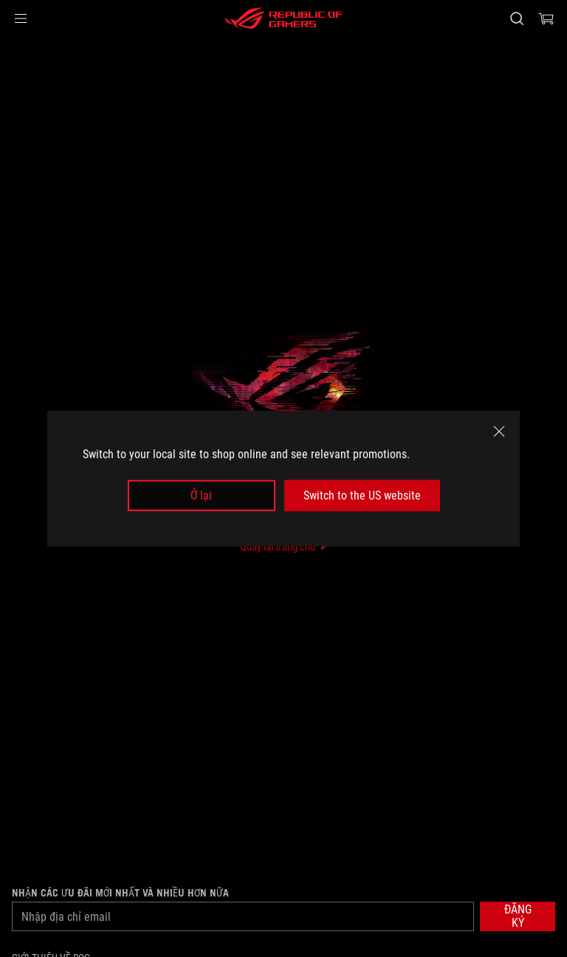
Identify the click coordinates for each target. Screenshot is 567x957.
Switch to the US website (362, 495)
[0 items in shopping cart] (546, 18)
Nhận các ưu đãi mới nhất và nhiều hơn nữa (120, 893)
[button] (21, 18)
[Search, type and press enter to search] (516, 18)
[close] (499, 431)
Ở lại (201, 495)
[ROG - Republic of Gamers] (283, 18)
